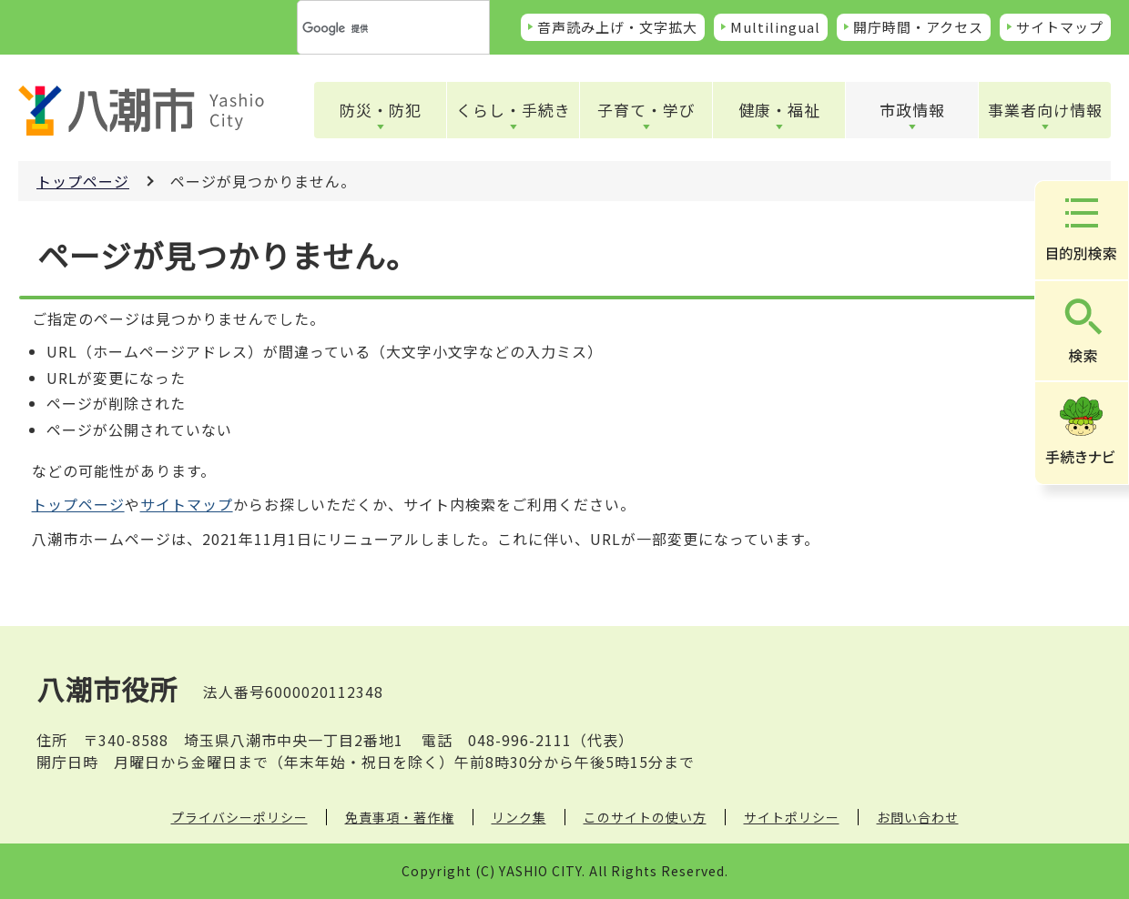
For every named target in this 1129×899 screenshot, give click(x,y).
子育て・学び (646, 109)
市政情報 (912, 109)
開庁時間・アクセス (918, 26)
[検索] (371, 28)
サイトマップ (1060, 26)
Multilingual (775, 26)
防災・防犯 (381, 109)
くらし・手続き (513, 109)
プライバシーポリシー (239, 817)
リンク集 (519, 817)
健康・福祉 (779, 109)
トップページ (82, 181)
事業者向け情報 (1045, 109)
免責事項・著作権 (399, 817)
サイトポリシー (791, 817)
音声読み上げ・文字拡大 (617, 26)
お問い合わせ (918, 817)
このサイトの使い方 (645, 817)
